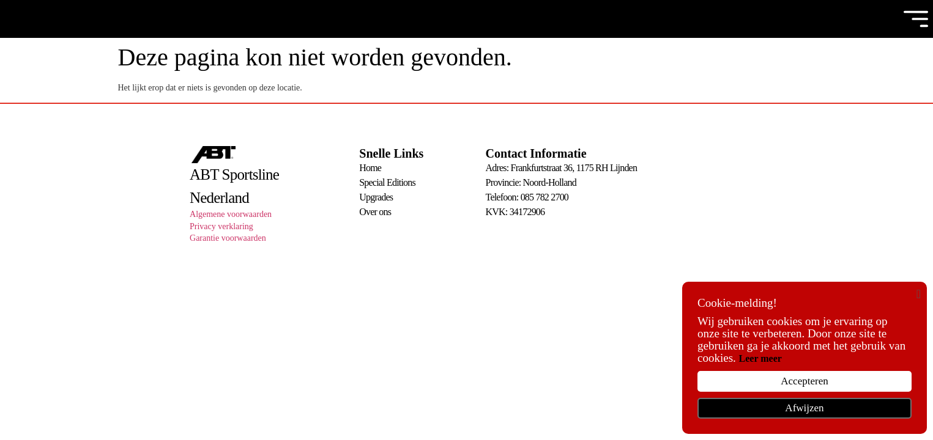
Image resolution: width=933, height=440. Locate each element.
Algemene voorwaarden (231, 214)
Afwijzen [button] (804, 408)
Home (370, 168)
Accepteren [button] (804, 381)
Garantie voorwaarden (228, 238)
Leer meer (760, 358)
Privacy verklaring (221, 226)
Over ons (375, 212)
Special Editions (387, 182)
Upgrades (376, 197)
